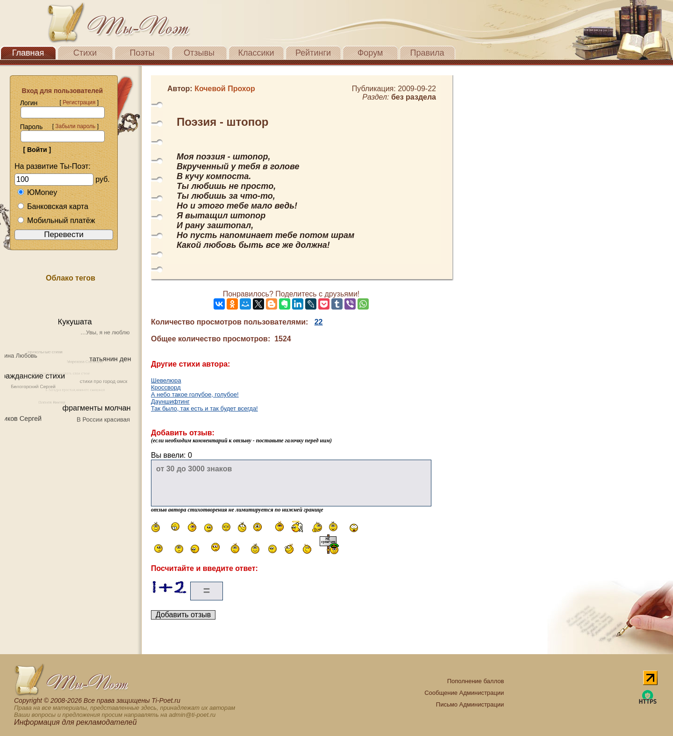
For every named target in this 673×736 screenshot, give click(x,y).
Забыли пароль (75, 126)
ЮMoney (37, 192)
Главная (28, 53)
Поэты (142, 53)
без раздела (413, 97)
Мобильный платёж (56, 220)
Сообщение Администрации (464, 692)
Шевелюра (166, 380)
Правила (427, 53)
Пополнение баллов (475, 681)
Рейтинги (313, 53)
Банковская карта (52, 206)
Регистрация (79, 102)
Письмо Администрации (470, 704)
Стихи (85, 53)
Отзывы (199, 53)
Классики (256, 53)
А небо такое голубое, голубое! (195, 394)
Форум (370, 53)
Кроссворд (166, 387)
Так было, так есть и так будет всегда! (204, 408)
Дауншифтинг (170, 401)
